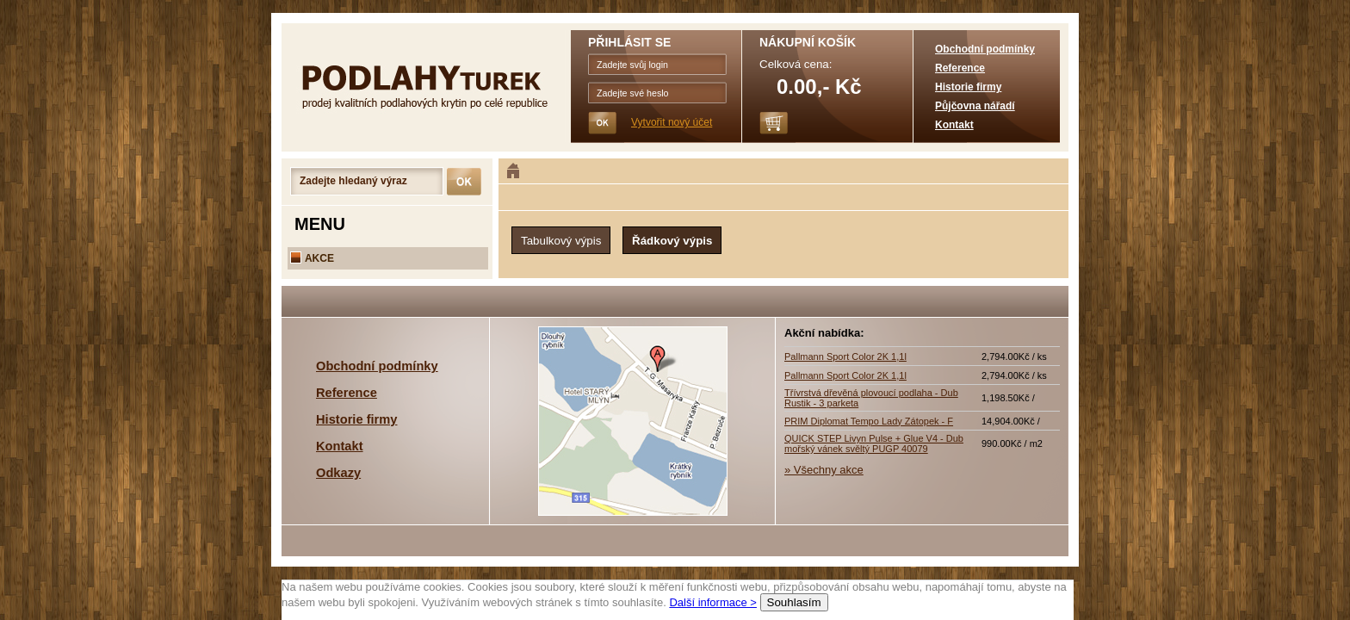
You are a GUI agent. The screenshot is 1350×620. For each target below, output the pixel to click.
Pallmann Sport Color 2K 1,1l (845, 356)
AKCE (312, 258)
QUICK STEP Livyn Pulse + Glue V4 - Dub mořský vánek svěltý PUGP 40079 (873, 443)
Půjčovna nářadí (975, 106)
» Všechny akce (824, 469)
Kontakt (954, 125)
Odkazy (338, 473)
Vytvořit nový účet (671, 122)
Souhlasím (794, 602)
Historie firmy (968, 87)
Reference (960, 68)
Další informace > (713, 602)
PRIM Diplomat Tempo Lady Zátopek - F (868, 421)
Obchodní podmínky (985, 49)
